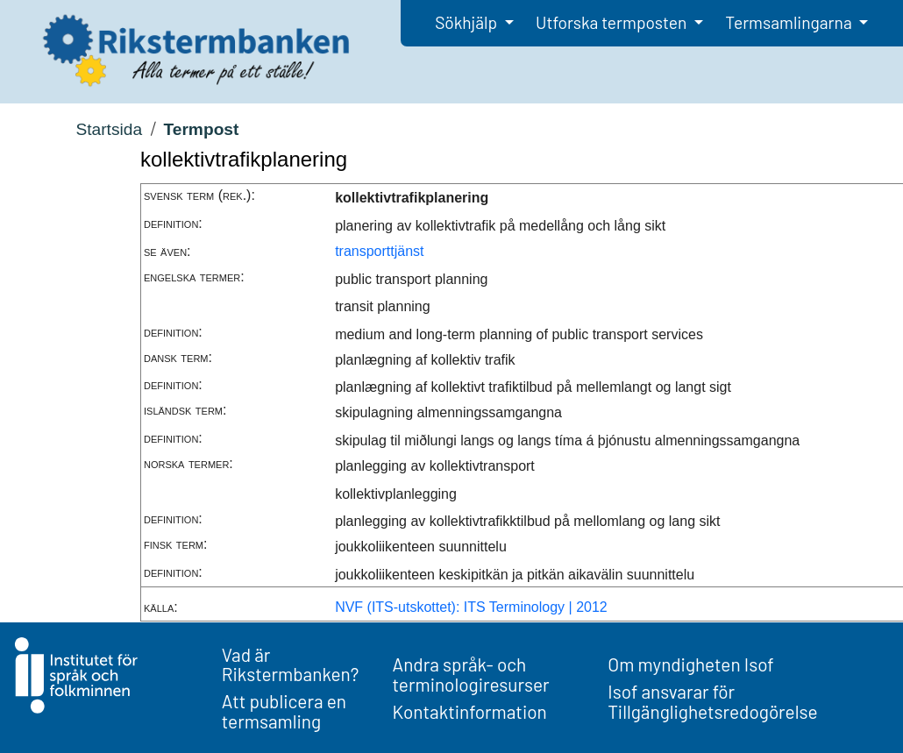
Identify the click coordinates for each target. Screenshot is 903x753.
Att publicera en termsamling (284, 711)
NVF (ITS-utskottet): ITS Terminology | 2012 (471, 607)
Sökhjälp (468, 22)
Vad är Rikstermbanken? (290, 664)
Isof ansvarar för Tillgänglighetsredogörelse (712, 701)
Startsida (108, 129)
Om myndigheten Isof (690, 664)
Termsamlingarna (790, 22)
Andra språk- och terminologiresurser (471, 674)
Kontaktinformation (470, 711)
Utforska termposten (613, 22)
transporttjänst (379, 251)
